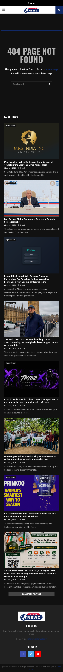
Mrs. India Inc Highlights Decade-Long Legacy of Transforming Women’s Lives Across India (28, 163)
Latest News (11, 116)
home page (51, 69)
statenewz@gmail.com (36, 639)
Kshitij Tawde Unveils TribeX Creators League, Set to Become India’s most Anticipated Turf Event (31, 401)
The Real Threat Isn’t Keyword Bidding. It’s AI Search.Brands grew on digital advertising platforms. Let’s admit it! (31, 342)
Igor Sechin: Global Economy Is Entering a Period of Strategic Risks (30, 220)
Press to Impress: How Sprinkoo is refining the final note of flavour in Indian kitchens (30, 515)
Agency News (10, 125)
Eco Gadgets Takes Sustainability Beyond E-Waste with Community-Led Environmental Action (30, 458)
